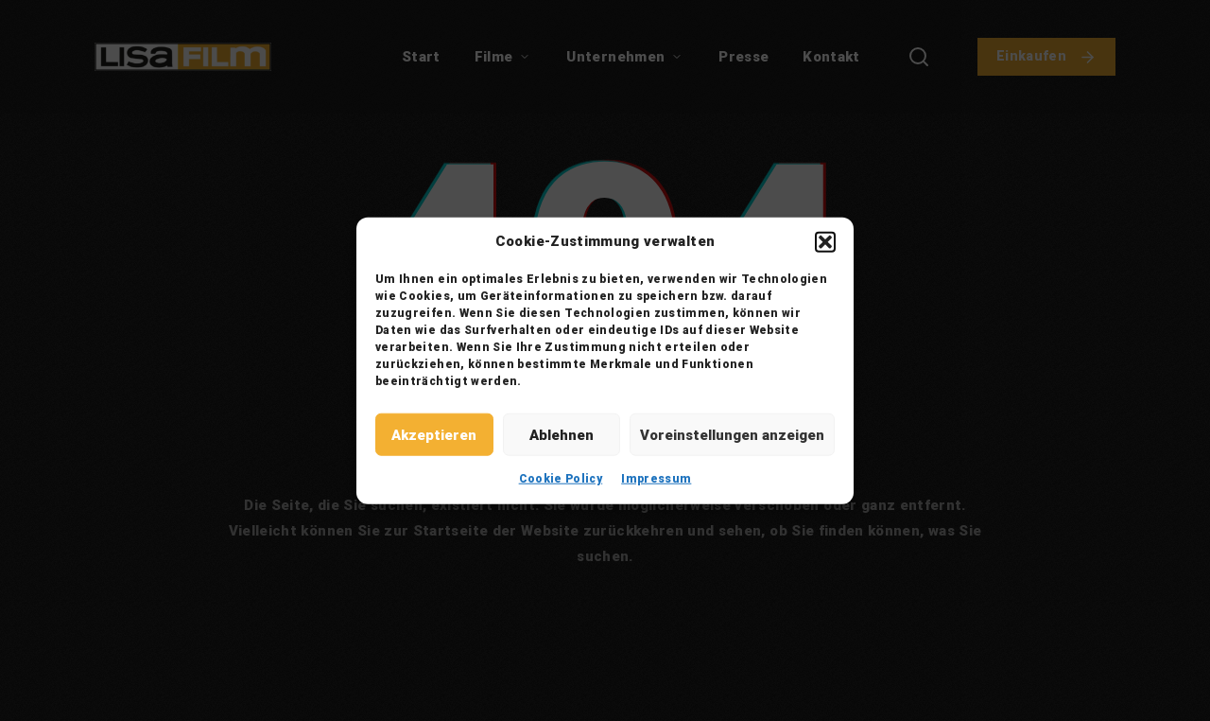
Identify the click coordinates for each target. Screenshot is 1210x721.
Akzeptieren (433, 434)
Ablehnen (561, 434)
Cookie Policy (561, 478)
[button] (825, 241)
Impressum (656, 478)
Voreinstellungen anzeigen (732, 434)
